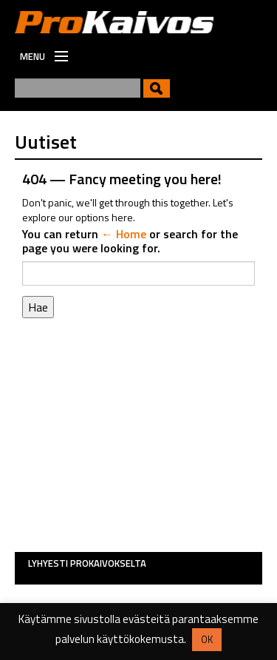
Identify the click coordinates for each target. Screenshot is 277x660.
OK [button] (207, 639)
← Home (123, 234)
